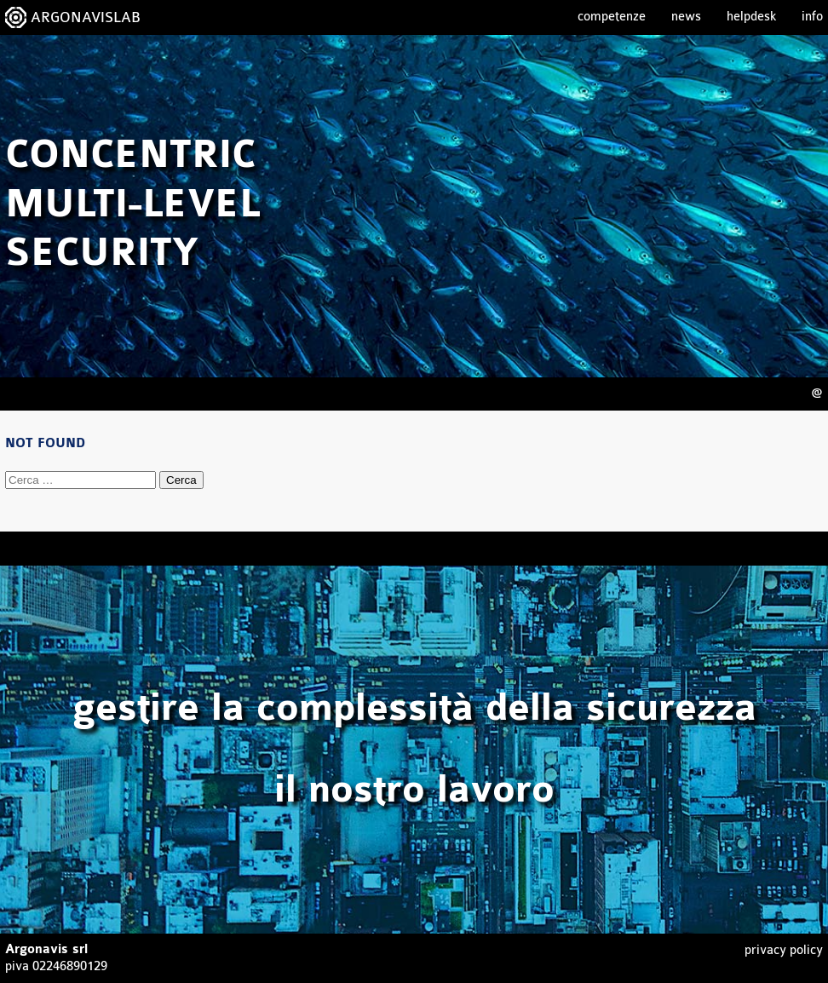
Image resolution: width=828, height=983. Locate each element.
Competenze (612, 16)
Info (812, 16)
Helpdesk (751, 16)
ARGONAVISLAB (86, 17)
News (686, 16)
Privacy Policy (784, 950)
